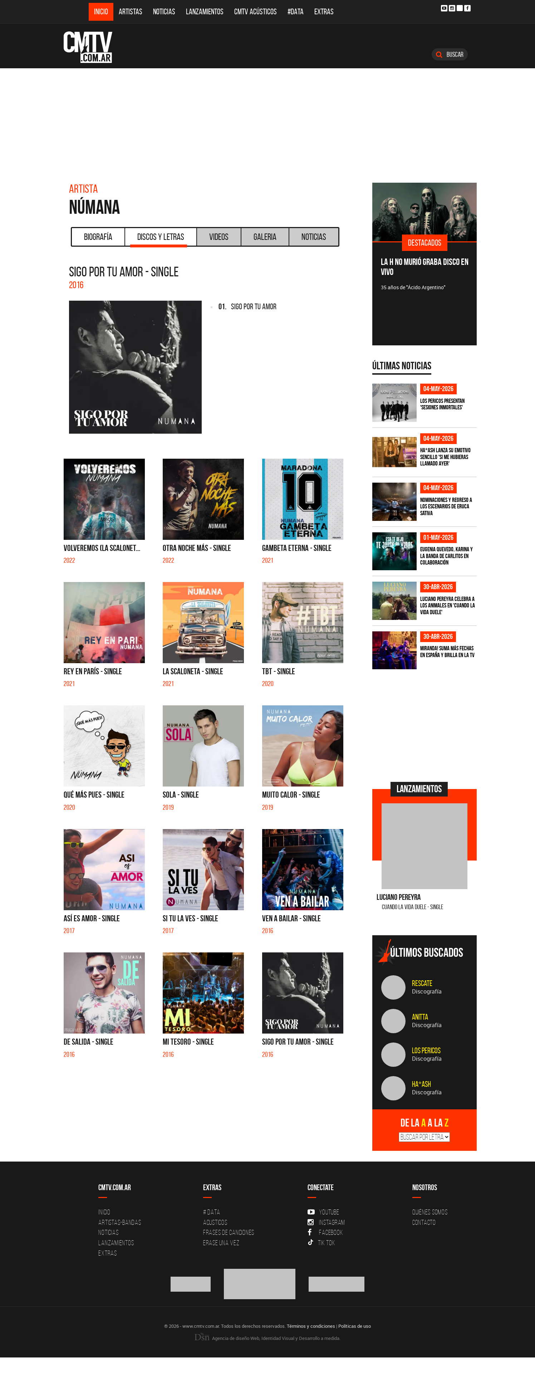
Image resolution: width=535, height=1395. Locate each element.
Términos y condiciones (311, 1326)
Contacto (424, 1222)
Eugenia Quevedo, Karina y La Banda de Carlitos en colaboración (446, 556)
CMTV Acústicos (255, 11)
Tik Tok (321, 1243)
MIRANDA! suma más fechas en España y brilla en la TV (447, 651)
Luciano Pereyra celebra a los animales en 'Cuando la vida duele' (447, 605)
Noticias (164, 11)
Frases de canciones (228, 1232)
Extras (324, 11)
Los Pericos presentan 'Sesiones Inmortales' (442, 404)
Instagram (326, 1222)
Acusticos (215, 1222)
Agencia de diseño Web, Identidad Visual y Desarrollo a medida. (267, 1338)
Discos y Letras (158, 239)
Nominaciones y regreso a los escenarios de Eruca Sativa (446, 506)
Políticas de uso (354, 1326)
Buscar (449, 54)
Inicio (101, 11)
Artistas (130, 11)
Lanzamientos (205, 11)
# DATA (211, 1212)
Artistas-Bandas (119, 1222)
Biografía (98, 237)
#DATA (296, 11)
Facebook (325, 1232)
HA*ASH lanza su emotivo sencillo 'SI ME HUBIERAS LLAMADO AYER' (445, 457)
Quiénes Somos (430, 1212)
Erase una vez (221, 1243)
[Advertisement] (267, 122)
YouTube (323, 1212)
